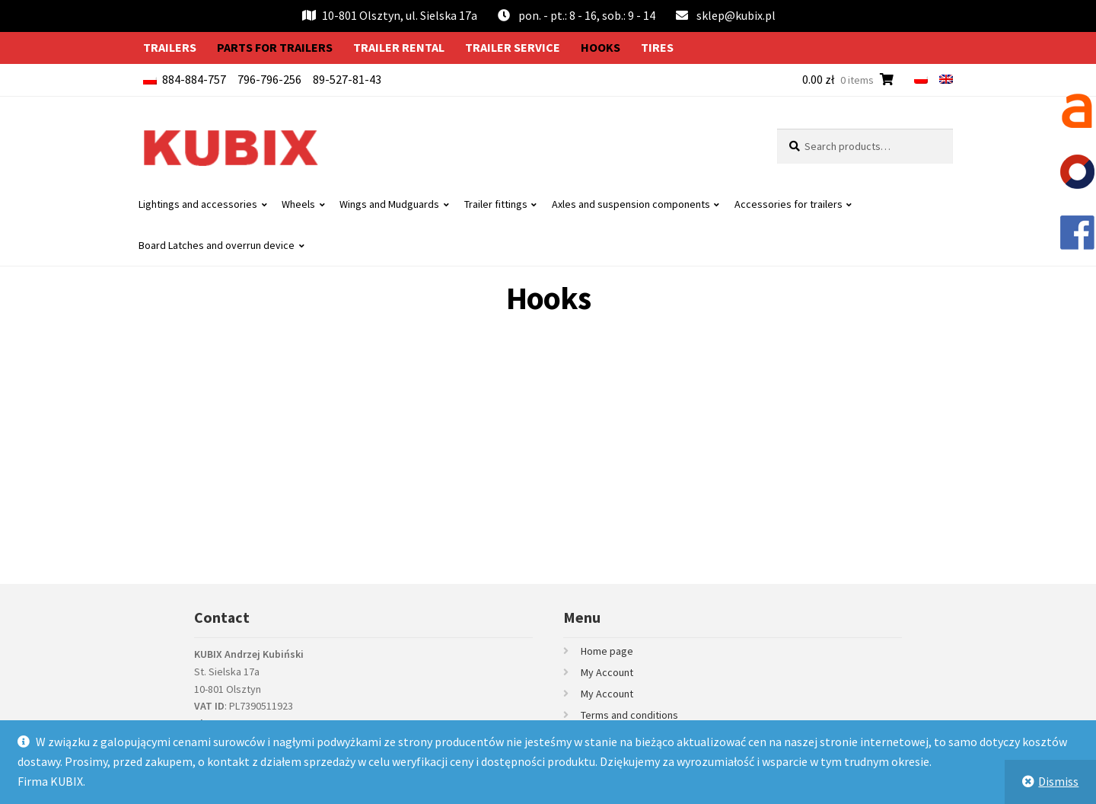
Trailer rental (398, 47)
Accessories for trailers (788, 204)
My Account (607, 672)
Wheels (298, 204)
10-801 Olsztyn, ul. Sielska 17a (389, 15)
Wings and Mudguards (389, 204)
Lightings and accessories (198, 204)
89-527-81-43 (347, 79)
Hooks (600, 47)
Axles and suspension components (631, 204)
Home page (607, 651)
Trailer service (512, 47)
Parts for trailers (275, 47)
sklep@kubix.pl (736, 15)
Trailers (169, 47)
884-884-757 (194, 79)
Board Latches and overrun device (217, 245)
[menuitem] (921, 79)
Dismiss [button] (1058, 781)
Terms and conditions (629, 715)
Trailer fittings (495, 204)
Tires (657, 47)
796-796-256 (269, 79)
